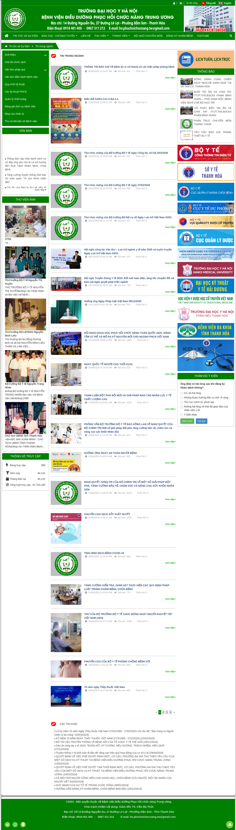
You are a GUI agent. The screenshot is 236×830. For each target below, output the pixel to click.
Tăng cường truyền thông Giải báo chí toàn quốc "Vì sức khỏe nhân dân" (25, 181)
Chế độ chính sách (15, 62)
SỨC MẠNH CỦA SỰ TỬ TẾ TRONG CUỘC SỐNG (92, 785)
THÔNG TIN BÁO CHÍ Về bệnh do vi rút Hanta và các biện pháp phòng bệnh (129, 66)
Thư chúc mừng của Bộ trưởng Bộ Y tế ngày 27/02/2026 (117, 185)
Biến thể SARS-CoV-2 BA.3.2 (101, 99)
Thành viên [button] (121, 37)
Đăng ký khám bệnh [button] (179, 35)
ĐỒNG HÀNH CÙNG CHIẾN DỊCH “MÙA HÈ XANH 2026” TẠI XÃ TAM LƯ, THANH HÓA (205, 83)
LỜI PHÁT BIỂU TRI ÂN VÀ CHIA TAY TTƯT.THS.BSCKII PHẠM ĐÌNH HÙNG (212, 112)
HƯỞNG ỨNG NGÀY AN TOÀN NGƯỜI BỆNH (110, 453)
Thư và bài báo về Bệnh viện (21, 121)
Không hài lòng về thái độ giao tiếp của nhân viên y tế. (204, 408)
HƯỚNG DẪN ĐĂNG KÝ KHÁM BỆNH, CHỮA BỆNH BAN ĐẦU (99, 788)
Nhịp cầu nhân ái (14, 113)
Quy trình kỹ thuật (15, 84)
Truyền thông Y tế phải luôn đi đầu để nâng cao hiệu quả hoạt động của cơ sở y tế (109, 752)
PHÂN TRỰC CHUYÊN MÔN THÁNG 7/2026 (212, 122)
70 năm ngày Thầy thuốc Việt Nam (104, 687)
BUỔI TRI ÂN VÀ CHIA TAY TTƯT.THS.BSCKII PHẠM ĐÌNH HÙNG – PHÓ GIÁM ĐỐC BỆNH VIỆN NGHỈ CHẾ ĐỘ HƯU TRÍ (205, 97)
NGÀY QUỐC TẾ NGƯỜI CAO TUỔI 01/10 (108, 364)
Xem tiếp (40, 189)
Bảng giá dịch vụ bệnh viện (20, 106)
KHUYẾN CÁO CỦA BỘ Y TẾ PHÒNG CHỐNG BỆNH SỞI (117, 661)
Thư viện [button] (101, 37)
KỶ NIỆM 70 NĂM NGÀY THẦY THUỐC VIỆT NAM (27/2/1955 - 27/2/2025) (105, 738)
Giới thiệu (10, 54)
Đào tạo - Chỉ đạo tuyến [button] (59, 37)
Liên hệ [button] (86, 35)
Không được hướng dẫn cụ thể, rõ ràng (204, 397)
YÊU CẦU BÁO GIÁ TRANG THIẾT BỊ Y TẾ (212, 134)
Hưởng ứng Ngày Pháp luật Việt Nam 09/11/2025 (112, 301)
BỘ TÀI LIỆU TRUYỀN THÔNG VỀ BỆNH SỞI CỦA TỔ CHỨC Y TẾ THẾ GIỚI (107, 742)
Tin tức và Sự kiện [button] (25, 35)
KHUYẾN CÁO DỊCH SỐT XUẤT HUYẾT (107, 514)
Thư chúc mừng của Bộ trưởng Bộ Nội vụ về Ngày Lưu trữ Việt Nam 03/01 (128, 217)
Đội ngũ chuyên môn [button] (148, 35)
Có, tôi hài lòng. (190, 393)
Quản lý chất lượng (15, 99)
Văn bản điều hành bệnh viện (21, 76)
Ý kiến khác (188, 414)
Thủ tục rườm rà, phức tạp (197, 402)
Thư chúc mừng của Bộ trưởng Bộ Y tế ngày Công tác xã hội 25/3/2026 (126, 152)
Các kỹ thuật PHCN (16, 91)
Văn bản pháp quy (15, 69)
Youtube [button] (203, 35)
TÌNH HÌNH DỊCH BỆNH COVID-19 (104, 553)
